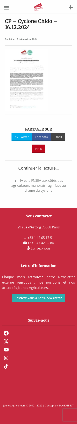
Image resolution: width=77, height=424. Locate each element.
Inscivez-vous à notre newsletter (38, 298)
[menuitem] (38, 333)
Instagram (6, 358)
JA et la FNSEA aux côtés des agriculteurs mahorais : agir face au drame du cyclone (38, 185)
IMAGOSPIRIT (66, 405)
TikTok (6, 366)
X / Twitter (22, 137)
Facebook (41, 137)
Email (58, 137)
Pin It (38, 149)
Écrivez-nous (39, 248)
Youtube (6, 350)
